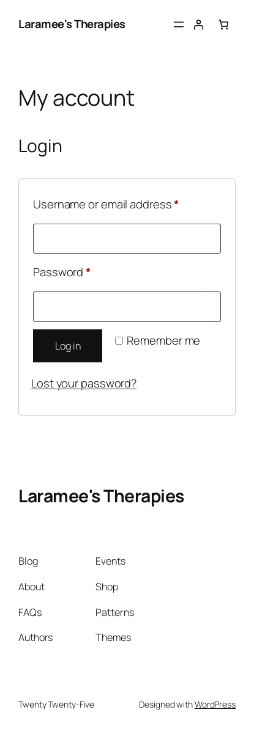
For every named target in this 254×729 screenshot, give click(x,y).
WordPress (215, 704)
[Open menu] (178, 24)
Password (84, 270)
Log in (67, 346)
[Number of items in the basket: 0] (223, 24)
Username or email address (127, 202)
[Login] (198, 24)
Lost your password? (83, 383)
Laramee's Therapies (71, 24)
